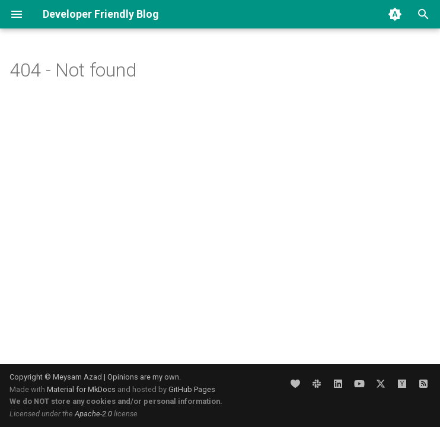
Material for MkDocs (82, 389)
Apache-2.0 (93, 413)
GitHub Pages (191, 389)
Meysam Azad (77, 376)
